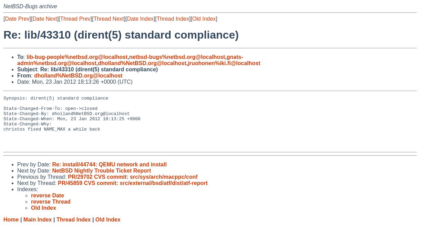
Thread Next (108, 19)
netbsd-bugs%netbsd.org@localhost (177, 57)
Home (11, 230)
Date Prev (17, 19)
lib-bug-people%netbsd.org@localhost (77, 57)
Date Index (140, 19)
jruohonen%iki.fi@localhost (224, 63)
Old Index (204, 19)
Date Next (44, 19)
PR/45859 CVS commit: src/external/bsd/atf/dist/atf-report (133, 193)
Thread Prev (75, 19)
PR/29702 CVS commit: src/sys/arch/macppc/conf (132, 187)
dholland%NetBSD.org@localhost (142, 63)
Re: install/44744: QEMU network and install (109, 175)
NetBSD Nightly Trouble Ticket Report (101, 181)
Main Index (37, 230)
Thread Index (173, 19)
